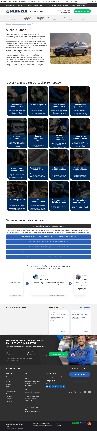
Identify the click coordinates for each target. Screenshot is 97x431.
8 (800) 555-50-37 (6, 1)
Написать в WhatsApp (82, 11)
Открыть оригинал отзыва (14, 295)
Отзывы (65, 5)
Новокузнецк (51, 1)
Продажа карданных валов (32, 396)
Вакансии (9, 399)
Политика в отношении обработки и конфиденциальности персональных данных (42, 425)
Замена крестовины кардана (33, 381)
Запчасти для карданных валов (55, 18)
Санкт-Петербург (22, 1)
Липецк (45, 1)
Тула (71, 1)
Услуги (30, 5)
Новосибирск (59, 1)
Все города (92, 1)
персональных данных (12, 360)
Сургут (66, 1)
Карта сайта (9, 401)
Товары (36, 5)
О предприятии (11, 5)
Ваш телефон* (31, 351)
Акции (41, 5)
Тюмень (75, 1)
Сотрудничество (56, 5)
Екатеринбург (37, 1)
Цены (25, 5)
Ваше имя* (9, 351)
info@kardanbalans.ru (80, 382)
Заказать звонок (82, 5)
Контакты (72, 5)
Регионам (48, 5)
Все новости (85, 307)
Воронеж (30, 1)
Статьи (20, 5)
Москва (15, 1)
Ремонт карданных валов (32, 411)
